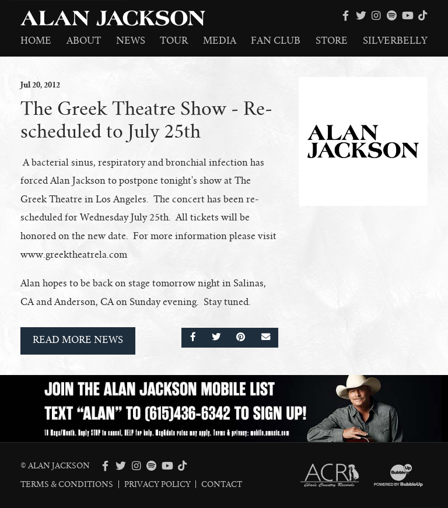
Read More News (78, 340)
